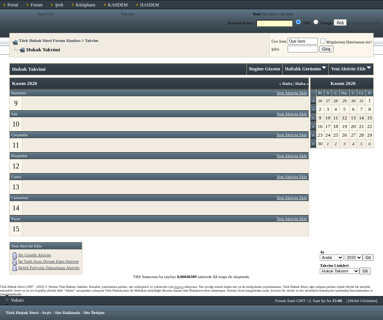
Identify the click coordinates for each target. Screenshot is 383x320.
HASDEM (149, 4)
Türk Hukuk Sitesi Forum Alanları (49, 40)
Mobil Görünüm (362, 300)
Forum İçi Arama (367, 23)
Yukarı (15, 300)
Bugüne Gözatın (264, 68)
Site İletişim (93, 312)
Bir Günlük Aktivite (34, 255)
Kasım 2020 (342, 83)
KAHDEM (118, 4)
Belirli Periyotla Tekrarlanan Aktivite (49, 267)
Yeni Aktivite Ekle (348, 68)
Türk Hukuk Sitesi (22, 312)
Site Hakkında (67, 312)
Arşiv (47, 312)
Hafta (285, 83)
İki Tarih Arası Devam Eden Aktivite (48, 261)
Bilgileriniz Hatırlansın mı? (346, 42)
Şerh (59, 4)
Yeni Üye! (45, 14)
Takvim (127, 14)
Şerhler (287, 14)
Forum (37, 4)
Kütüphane (86, 4)
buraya (179, 287)
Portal (12, 4)
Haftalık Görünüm (303, 68)
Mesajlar (269, 14)
